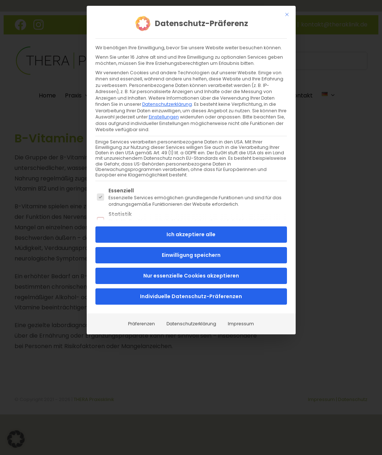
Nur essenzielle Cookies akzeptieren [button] (191, 275)
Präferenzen (141, 324)
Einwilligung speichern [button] (191, 255)
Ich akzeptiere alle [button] (191, 234)
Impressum (241, 324)
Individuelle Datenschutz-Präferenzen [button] (191, 296)
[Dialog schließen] (287, 14)
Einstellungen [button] (164, 116)
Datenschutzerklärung (167, 104)
